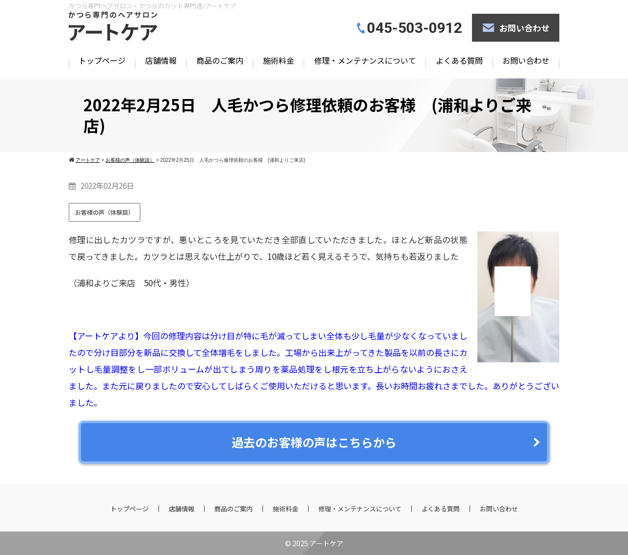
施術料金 (278, 60)
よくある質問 (459, 60)
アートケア (326, 543)
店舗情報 (161, 60)
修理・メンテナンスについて (365, 60)
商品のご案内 (219, 60)
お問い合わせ (524, 28)
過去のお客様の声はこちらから (314, 442)
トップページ (102, 60)
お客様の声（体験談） (104, 212)
